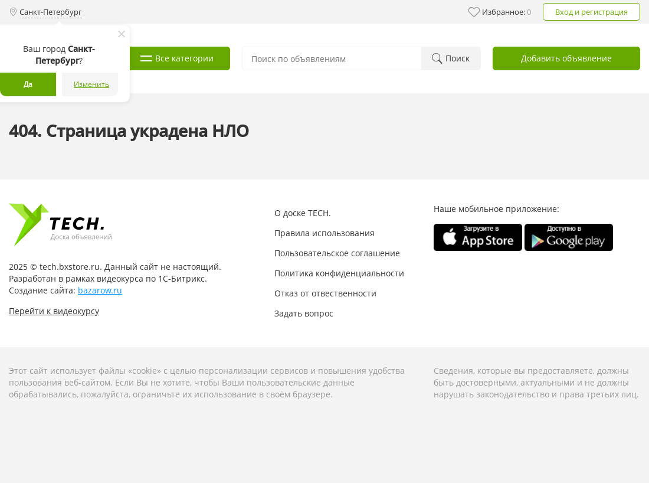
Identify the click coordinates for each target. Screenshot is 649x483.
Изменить (91, 84)
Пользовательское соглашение (337, 253)
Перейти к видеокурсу (54, 310)
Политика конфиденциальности (339, 273)
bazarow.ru (100, 290)
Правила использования (324, 233)
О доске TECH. (302, 212)
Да (28, 84)
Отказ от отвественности (325, 293)
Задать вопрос (303, 313)
